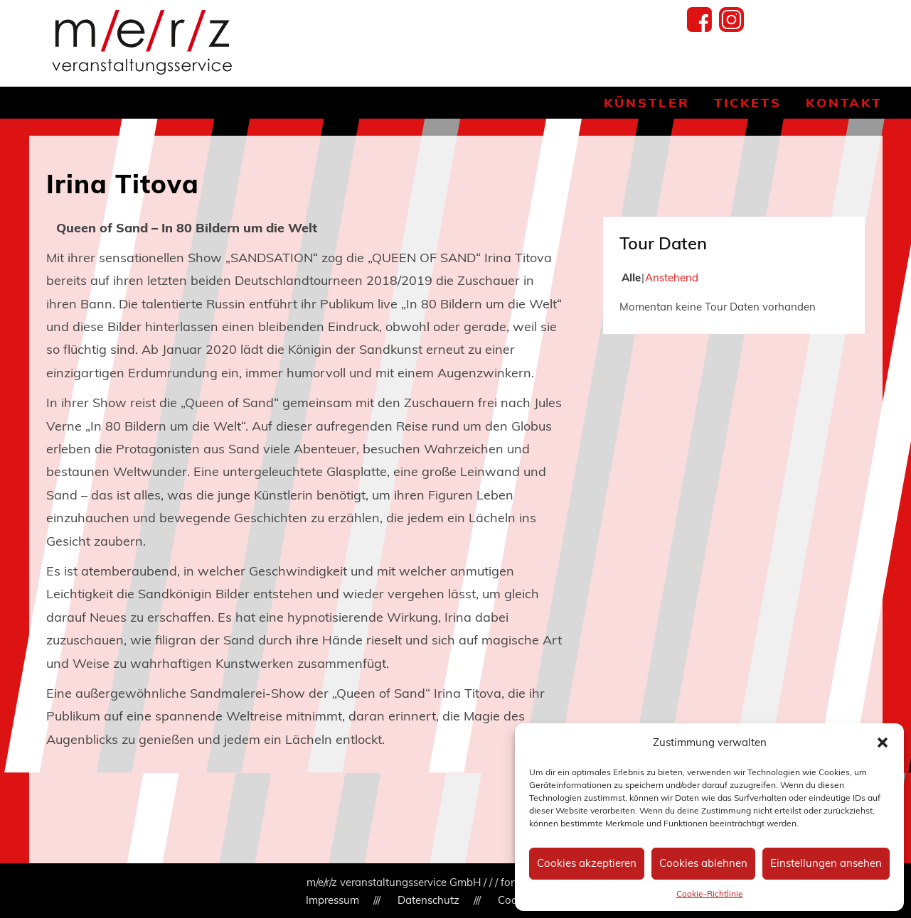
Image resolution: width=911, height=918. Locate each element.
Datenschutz (428, 900)
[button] (882, 742)
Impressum (332, 900)
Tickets (748, 102)
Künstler (646, 102)
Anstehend (671, 277)
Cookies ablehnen (703, 863)
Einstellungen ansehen (826, 863)
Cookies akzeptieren (586, 863)
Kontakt (844, 102)
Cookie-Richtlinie (709, 893)
